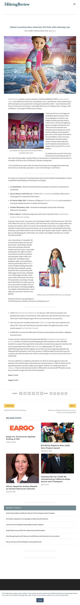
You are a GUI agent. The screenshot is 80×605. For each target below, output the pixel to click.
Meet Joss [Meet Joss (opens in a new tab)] (44, 322)
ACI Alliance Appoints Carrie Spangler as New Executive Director (27, 519)
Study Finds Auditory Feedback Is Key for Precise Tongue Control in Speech (30, 513)
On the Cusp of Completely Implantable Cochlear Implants (24, 524)
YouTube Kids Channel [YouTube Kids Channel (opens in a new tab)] (30, 328)
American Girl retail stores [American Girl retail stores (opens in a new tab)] (27, 313)
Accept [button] (40, 600)
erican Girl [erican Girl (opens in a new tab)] (14, 99)
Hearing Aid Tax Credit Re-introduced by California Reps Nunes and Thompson (55, 479)
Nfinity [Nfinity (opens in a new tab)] (29, 263)
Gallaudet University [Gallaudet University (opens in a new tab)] (51, 200)
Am (9, 99)
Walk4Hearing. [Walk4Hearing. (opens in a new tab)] (36, 346)
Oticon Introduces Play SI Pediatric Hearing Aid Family (24, 542)
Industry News (39, 31)
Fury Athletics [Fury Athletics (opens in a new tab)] (47, 194)
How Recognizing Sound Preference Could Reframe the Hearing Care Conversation (33, 536)
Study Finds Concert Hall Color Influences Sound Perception (25, 530)
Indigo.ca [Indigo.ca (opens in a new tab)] (11, 368)
